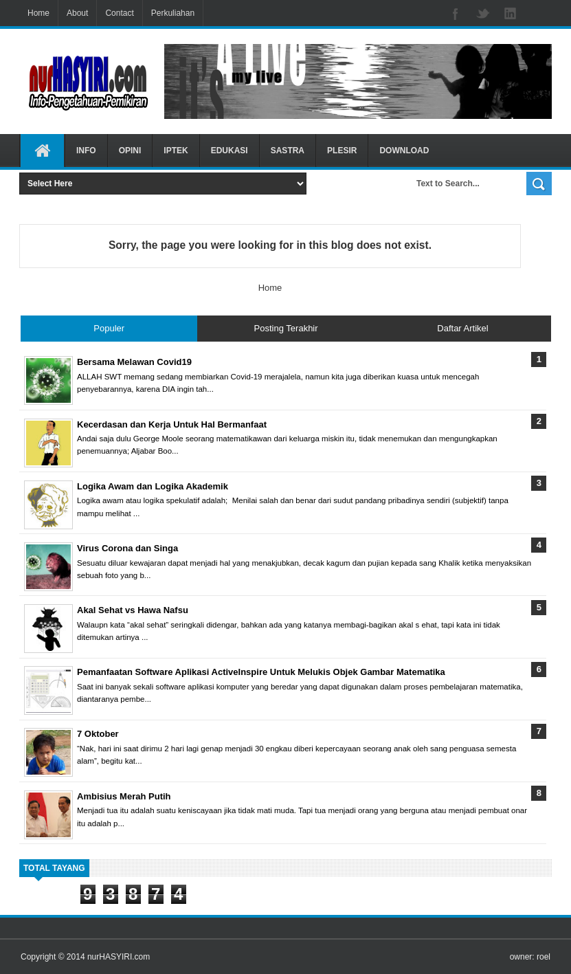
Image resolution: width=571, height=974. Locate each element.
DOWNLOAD (404, 150)
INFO (86, 150)
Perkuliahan (172, 13)
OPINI (130, 150)
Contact (119, 13)
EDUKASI (229, 150)
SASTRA (287, 150)
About (77, 13)
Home (38, 13)
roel (543, 957)
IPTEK (176, 150)
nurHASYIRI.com (118, 957)
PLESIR (342, 150)
